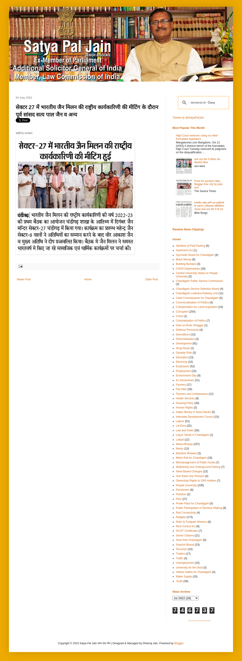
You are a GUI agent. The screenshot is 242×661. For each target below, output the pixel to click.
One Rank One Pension (190, 476)
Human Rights (184, 407)
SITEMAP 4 (201, 620)
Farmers (181, 384)
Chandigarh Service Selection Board (197, 288)
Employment (183, 371)
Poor (179, 499)
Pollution (181, 494)
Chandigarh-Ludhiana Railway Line (197, 293)
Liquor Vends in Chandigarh (192, 434)
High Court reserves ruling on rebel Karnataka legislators (197, 137)
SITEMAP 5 (205, 620)
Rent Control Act (185, 526)
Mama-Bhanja (184, 444)
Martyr (180, 448)
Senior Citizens (185, 535)
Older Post (151, 279)
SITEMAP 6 (208, 620)
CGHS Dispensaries (188, 268)
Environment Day (186, 375)
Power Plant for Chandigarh (192, 503)
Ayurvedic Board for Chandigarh (195, 255)
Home (88, 279)
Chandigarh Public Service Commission (199, 281)
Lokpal (180, 439)
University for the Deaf (189, 567)
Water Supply (184, 576)
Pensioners (182, 489)
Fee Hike (181, 389)
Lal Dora (181, 425)
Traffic (179, 558)
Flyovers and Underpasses (192, 393)
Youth (179, 581)
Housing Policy (185, 403)
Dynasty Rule (184, 352)
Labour (180, 421)
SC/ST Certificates (187, 530)
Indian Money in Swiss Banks (193, 412)
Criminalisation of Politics (191, 320)
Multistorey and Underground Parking (198, 467)
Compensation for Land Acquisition (196, 307)
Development (184, 343)
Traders (180, 553)
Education (182, 357)
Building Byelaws (186, 264)
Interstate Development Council (194, 416)
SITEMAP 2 (194, 620)
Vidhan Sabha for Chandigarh (193, 572)
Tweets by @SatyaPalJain (188, 117)
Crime (179, 316)
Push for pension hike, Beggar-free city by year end (208, 184)
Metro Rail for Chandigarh (191, 457)
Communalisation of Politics (192, 302)
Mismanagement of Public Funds (195, 462)
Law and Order (185, 430)
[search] (203, 102)
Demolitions (183, 334)
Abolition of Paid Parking (190, 245)
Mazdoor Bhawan (186, 453)
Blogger (179, 643)
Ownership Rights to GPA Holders (196, 480)
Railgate (181, 517)
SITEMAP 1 (190, 620)
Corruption (182, 311)
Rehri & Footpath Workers (191, 521)
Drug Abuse (183, 348)
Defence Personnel (187, 329)
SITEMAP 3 (197, 620)
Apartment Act (184, 250)
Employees (182, 366)
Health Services (185, 398)
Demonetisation (185, 339)
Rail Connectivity (186, 512)
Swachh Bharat (185, 544)
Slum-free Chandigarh (189, 540)
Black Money (183, 259)
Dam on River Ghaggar (189, 325)
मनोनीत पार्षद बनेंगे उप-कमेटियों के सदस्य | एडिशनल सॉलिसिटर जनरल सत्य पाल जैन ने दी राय (209, 206)
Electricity (181, 361)
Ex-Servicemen (185, 380)
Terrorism (181, 549)
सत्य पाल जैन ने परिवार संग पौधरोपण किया (207, 161)
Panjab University (186, 485)
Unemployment (185, 562)
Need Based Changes (189, 471)
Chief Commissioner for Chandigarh (197, 298)
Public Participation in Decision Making (199, 508)
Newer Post (24, 279)
